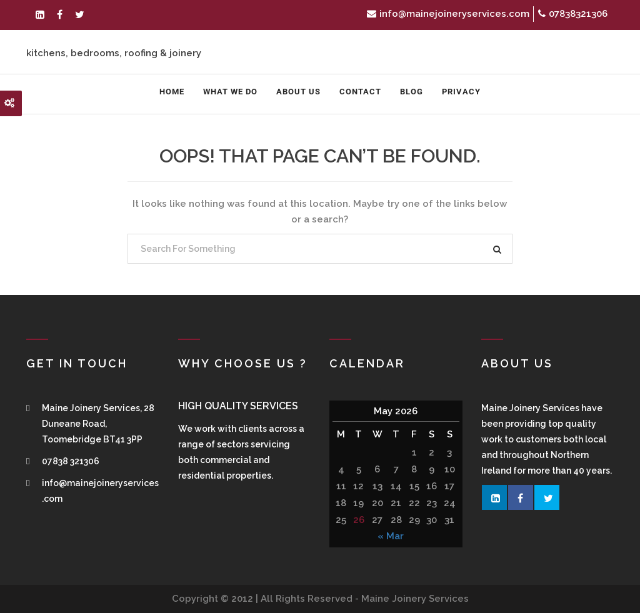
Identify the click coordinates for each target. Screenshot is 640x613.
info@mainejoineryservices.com (448, 13)
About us (298, 91)
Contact (360, 91)
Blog (411, 91)
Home (171, 91)
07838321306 (573, 13)
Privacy (461, 91)
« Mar (391, 536)
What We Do (230, 91)
